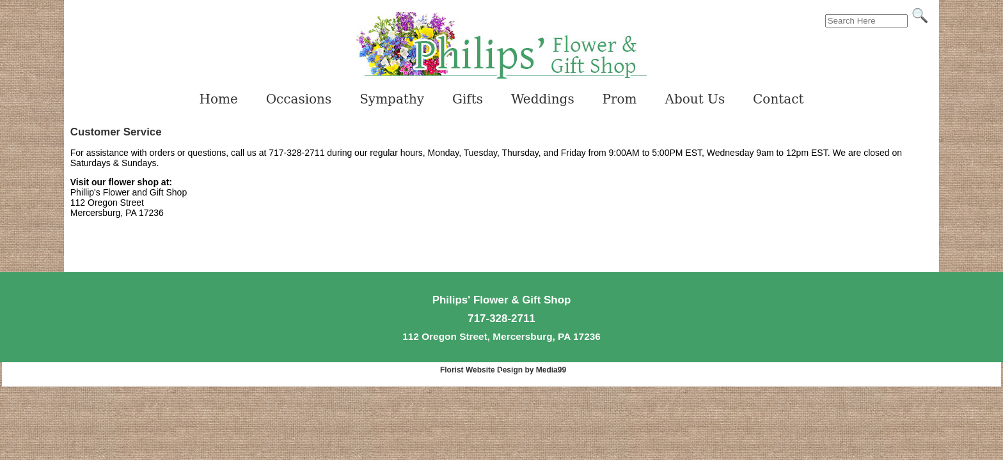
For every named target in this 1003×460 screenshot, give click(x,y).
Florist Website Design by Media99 (503, 369)
